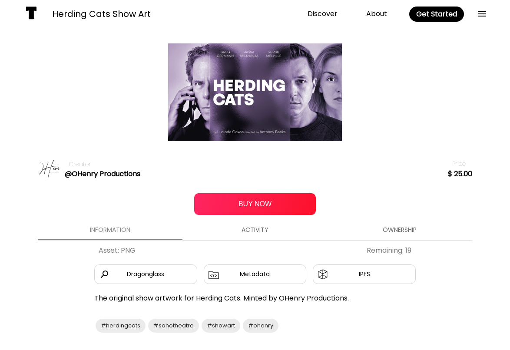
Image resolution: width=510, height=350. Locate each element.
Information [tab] (110, 229)
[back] (482, 13)
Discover (323, 14)
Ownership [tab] (400, 229)
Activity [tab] (254, 229)
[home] (31, 14)
